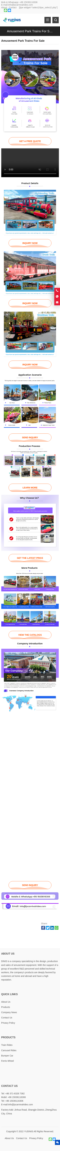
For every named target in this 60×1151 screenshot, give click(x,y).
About (4, 7)
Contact (13, 7)
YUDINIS (28, 1131)
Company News (9, 1012)
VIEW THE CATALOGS (30, 635)
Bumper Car (7, 1055)
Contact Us (6, 1017)
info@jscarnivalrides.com (20, 5)
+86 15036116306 (28, 2)
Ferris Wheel (7, 1061)
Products (5, 1007)
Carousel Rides (9, 1050)
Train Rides (7, 1045)
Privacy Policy (8, 1023)
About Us (5, 1002)
